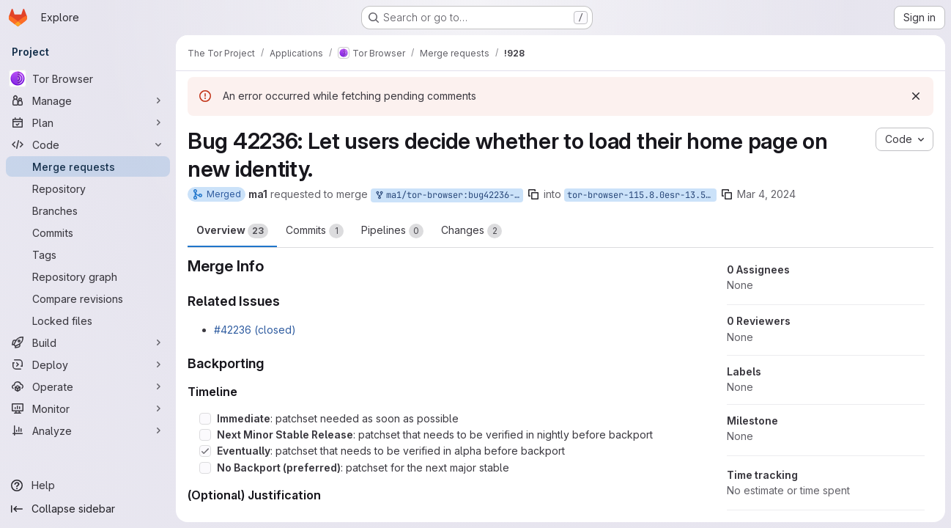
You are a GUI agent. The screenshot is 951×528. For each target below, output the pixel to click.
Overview (232, 231)
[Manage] (88, 100)
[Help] (88, 485)
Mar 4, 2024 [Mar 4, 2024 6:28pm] (766, 194)
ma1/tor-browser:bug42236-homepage (448, 195)
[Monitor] (88, 408)
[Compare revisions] (88, 298)
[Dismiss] (916, 96)
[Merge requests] (88, 166)
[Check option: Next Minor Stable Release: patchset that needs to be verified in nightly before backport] (205, 435)
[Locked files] (88, 320)
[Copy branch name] (533, 194)
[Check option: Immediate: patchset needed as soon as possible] (205, 419)
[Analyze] (88, 430)
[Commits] (88, 232)
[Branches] (88, 210)
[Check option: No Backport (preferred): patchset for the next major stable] (205, 468)
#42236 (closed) (255, 329)
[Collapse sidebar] (88, 509)
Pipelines (392, 231)
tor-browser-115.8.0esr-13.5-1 (641, 195)
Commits (315, 231)
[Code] (88, 144)
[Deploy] (88, 364)
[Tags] (88, 254)
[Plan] (88, 122)
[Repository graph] (88, 276)
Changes (471, 231)
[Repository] (88, 188)
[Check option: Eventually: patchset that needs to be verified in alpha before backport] (205, 451)
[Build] (88, 342)
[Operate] (88, 386)
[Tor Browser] (88, 78)
